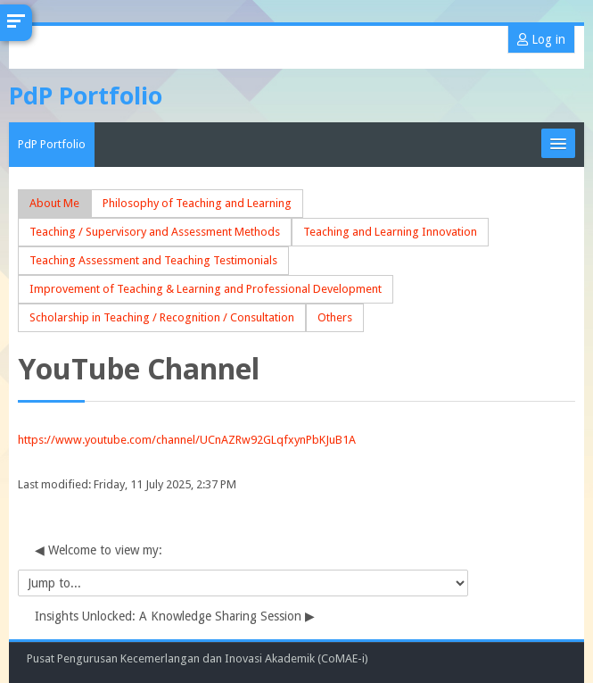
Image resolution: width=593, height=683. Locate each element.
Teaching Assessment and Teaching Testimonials (153, 260)
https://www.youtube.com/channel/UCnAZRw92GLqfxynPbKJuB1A (187, 439)
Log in (541, 39)
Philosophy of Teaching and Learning (197, 203)
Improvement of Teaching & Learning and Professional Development (205, 289)
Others (334, 317)
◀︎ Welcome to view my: (98, 550)
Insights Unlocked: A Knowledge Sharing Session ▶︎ (175, 616)
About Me (54, 203)
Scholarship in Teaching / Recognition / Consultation (161, 317)
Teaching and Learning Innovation (390, 231)
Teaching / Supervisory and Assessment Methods (154, 231)
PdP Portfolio (52, 144)
